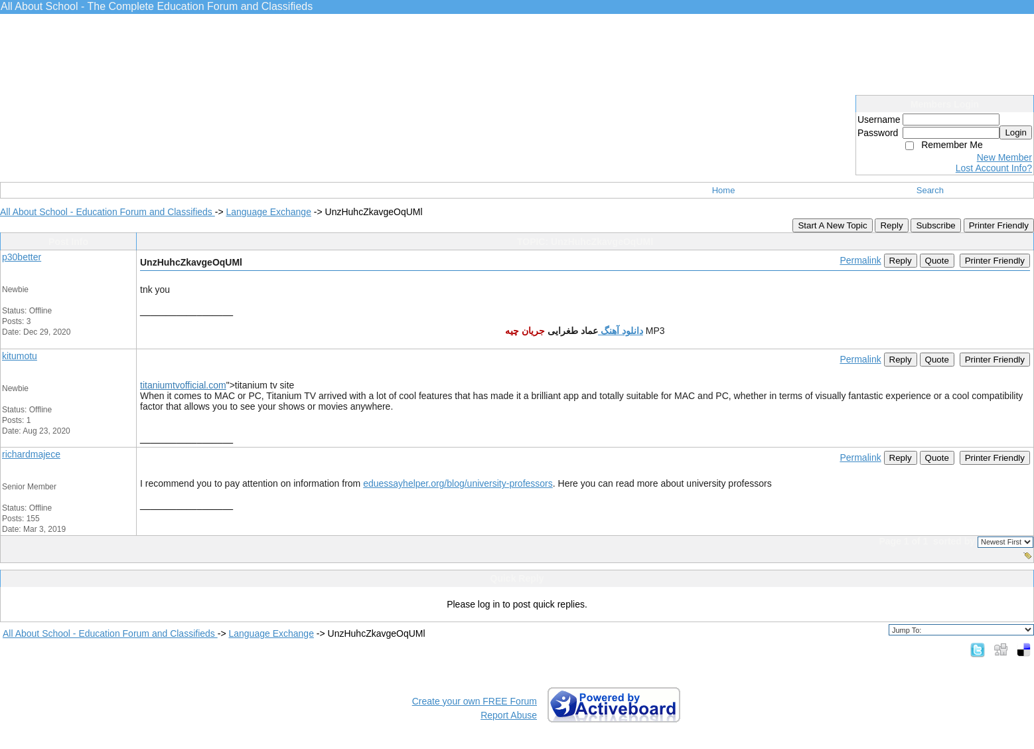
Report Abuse (508, 715)
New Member (1004, 157)
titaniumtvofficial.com (183, 385)
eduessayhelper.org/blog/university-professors (458, 483)
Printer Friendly (999, 225)
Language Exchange (268, 212)
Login (1016, 132)
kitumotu (19, 356)
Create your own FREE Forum (474, 701)
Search (930, 190)
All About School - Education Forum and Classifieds (107, 212)
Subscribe (935, 225)
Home (723, 190)
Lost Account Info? (994, 168)
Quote (937, 261)
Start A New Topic (832, 225)
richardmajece (31, 454)
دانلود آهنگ (620, 330)
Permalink (860, 260)
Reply (891, 225)
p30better (21, 257)
